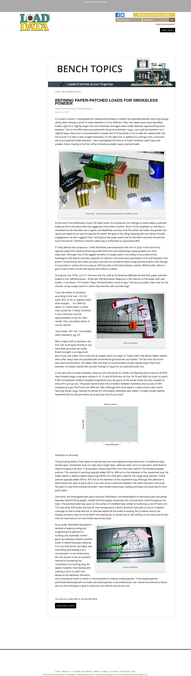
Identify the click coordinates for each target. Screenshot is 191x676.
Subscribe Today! (65, 605)
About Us (66, 671)
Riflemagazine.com (86, 674)
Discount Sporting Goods (53, 674)
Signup (105, 671)
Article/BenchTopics (71, 91)
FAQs (133, 671)
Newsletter (71, 674)
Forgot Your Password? (165, 24)
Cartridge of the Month (82, 671)
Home (124, 30)
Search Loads (138, 30)
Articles (154, 30)
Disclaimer (124, 671)
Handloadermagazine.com (107, 674)
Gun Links (114, 671)
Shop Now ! (167, 30)
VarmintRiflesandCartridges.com (134, 674)
